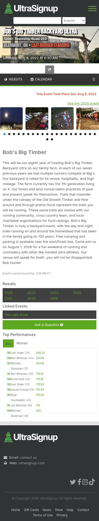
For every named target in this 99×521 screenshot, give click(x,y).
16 (76, 134)
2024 (31, 292)
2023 (54, 292)
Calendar (41, 79)
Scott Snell (17, 379)
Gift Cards (31, 510)
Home (15, 510)
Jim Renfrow (18, 405)
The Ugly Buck (16, 315)
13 (61, 134)
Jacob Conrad (20, 389)
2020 (31, 298)
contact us (28, 457)
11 (52, 134)
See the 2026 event (83, 103)
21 (47, 139)
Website (13, 79)
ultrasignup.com (31, 463)
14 (66, 134)
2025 (8, 292)
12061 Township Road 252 (25, 39)
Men (8, 344)
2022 (77, 292)
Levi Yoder (17, 352)
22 (52, 139)
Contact (83, 510)
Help (70, 510)
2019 (54, 298)
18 (85, 134)
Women (22, 343)
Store (59, 510)
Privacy (62, 515)
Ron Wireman (19, 358)
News (47, 510)
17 (80, 134)
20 (95, 134)
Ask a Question (49, 324)
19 (90, 134)
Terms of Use (43, 515)
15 (71, 134)
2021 (8, 298)
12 (57, 134)
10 (47, 134)
